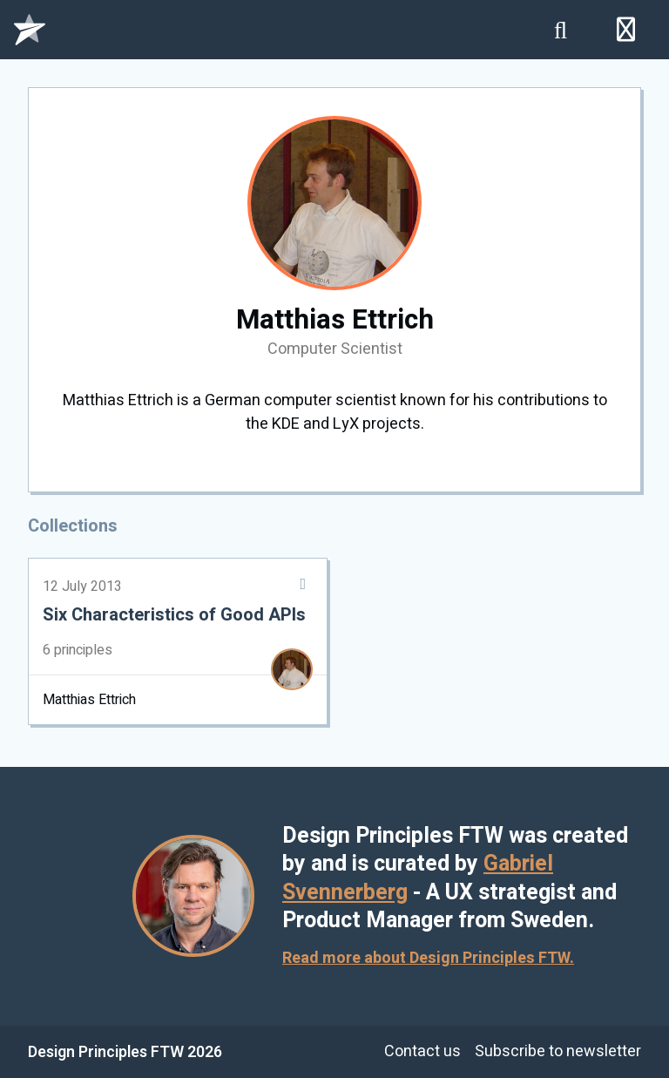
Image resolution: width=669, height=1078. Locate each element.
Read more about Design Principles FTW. (428, 958)
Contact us (422, 1051)
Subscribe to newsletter (558, 1051)
